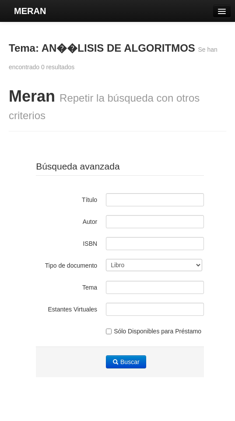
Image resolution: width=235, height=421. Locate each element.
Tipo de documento (71, 265)
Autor (90, 221)
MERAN (30, 11)
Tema (89, 287)
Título (89, 199)
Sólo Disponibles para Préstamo (153, 331)
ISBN (90, 243)
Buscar (125, 361)
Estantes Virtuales (73, 309)
